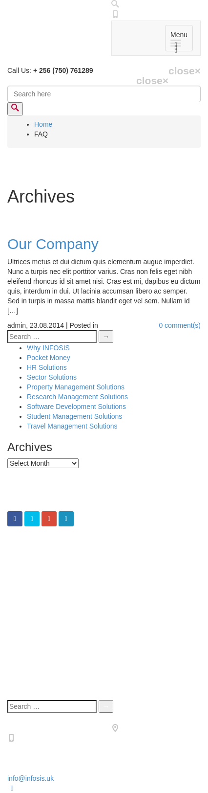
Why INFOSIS (48, 348)
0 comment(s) (180, 325)
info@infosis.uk (30, 778)
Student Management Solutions (74, 416)
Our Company (53, 244)
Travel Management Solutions (72, 426)
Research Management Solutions (77, 397)
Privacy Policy (48, 680)
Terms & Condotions (57, 690)
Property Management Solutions (76, 387)
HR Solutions (47, 367)
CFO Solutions (49, 560)
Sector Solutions (52, 377)
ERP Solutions (49, 589)
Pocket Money (48, 358)
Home (43, 124)
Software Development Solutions (76, 406)
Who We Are (46, 671)
